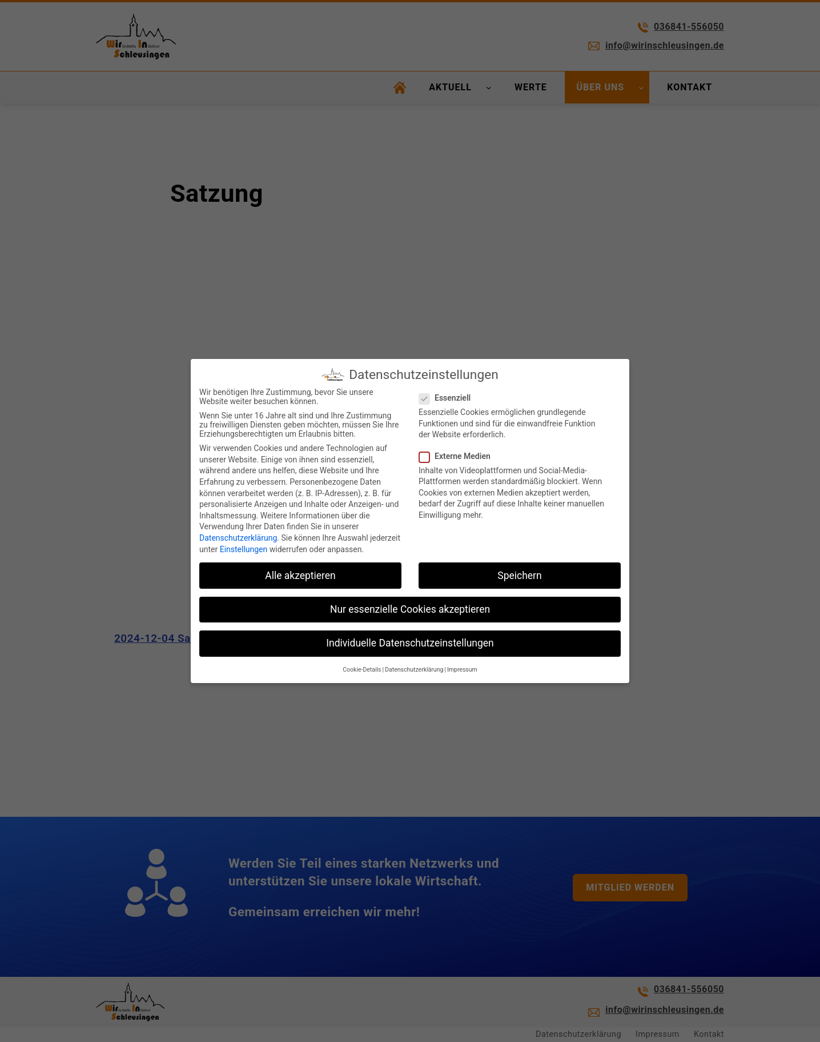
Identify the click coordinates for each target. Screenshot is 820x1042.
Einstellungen (244, 549)
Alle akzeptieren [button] (300, 575)
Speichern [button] (519, 575)
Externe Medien (459, 456)
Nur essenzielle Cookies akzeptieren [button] (410, 609)
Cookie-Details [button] (362, 669)
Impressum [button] (462, 669)
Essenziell (449, 397)
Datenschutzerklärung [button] (414, 669)
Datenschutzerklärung (238, 537)
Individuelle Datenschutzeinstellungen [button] (409, 643)
